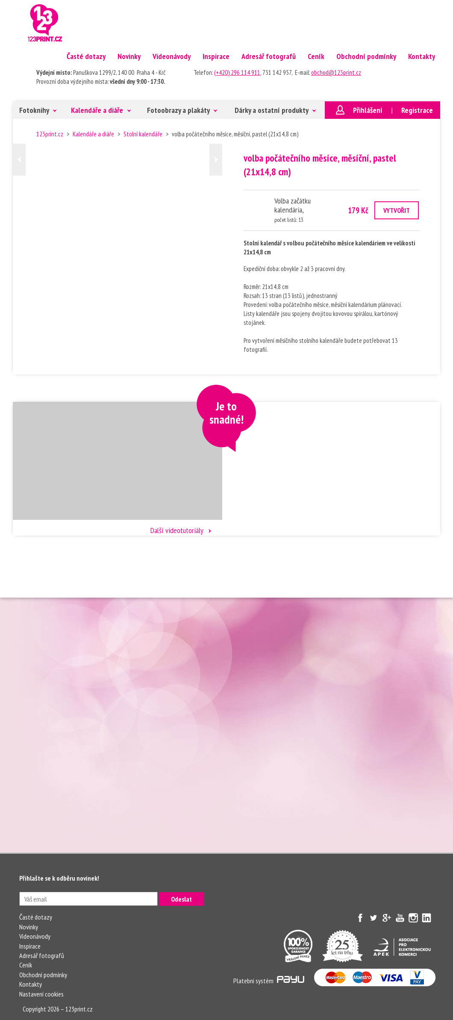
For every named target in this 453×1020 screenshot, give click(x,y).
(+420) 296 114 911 (237, 72)
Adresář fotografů (268, 56)
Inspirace (216, 56)
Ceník (316, 56)
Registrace (417, 110)
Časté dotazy (86, 56)
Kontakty (421, 56)
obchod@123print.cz (336, 72)
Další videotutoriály (176, 530)
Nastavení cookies (41, 994)
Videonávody (172, 56)
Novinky (129, 56)
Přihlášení (367, 110)
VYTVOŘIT (396, 210)
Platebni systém (268, 980)
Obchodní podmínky (366, 56)
